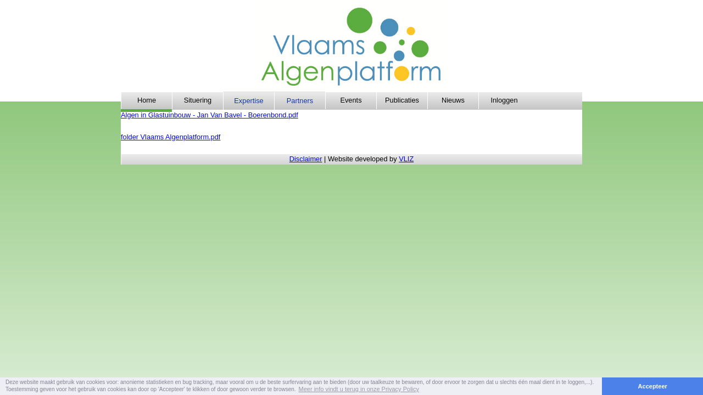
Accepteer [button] (652, 386)
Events (350, 100)
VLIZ (406, 159)
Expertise (248, 101)
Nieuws (453, 100)
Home (146, 100)
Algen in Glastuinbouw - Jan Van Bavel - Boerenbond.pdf (209, 115)
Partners (300, 101)
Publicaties (402, 100)
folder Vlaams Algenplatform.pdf (170, 137)
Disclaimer (305, 159)
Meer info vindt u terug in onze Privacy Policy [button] (359, 389)
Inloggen (503, 100)
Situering (198, 100)
